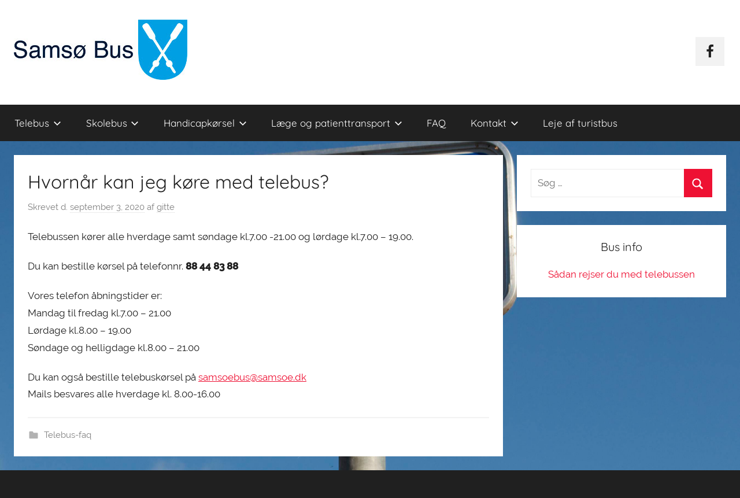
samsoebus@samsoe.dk (252, 377)
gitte (166, 207)
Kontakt (495, 123)
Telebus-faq (67, 435)
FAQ (436, 123)
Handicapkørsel (205, 123)
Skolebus (112, 123)
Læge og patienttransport (336, 123)
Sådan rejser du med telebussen (621, 274)
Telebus (37, 123)
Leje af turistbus (580, 123)
